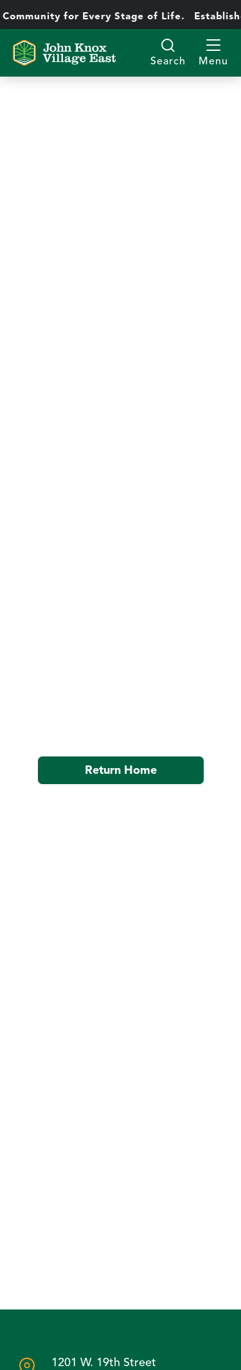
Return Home (121, 770)
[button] (213, 53)
